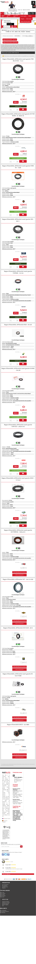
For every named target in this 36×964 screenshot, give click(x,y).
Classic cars (20, 13)
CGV (3, 905)
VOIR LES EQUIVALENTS (19, 575)
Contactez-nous (5, 886)
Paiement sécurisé (5, 903)
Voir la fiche (18, 94)
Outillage (16, 13)
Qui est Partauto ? (5, 884)
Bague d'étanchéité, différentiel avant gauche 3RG (17, 219)
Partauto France (6, 818)
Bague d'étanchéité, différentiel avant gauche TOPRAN (18, 272)
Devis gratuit (29, 13)
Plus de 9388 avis (6, 874)
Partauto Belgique (4, 821)
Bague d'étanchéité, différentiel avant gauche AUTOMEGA (18, 531)
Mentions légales (5, 904)
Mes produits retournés (4, 911)
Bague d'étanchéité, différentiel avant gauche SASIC (18, 478)
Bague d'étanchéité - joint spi (9, 39)
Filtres (29, 16)
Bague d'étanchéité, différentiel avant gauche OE (18, 674)
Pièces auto (2, 892)
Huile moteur (29, 18)
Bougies (22, 18)
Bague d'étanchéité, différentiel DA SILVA (16, 628)
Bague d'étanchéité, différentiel (10, 42)
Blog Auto (33, 13)
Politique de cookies (6, 902)
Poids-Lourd (4, 13)
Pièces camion (2, 893)
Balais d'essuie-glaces (25, 21)
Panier (34, 6)
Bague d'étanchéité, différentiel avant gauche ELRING (18, 368)
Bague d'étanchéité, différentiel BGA (15, 325)
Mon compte (3, 908)
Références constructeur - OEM (9, 91)
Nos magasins (4, 885)
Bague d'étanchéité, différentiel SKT (14, 579)
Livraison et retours (5, 901)
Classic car (23, 13)
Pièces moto (2, 894)
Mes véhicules (2, 912)
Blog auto (4, 888)
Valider (14, 26)
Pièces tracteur (3, 895)
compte (33, 3)
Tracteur (12, 13)
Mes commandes (3, 910)
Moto (8, 13)
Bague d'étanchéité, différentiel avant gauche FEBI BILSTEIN (18, 60)
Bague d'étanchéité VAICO (15, 724)
